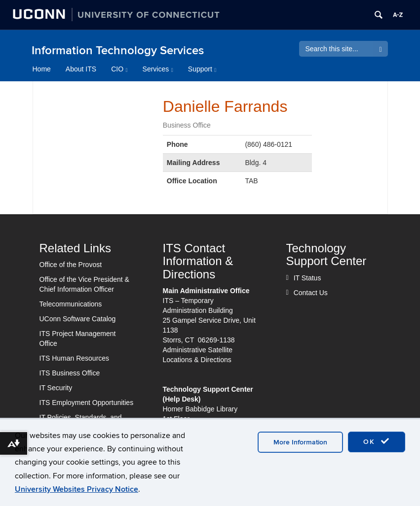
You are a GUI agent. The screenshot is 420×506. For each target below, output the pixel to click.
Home (42, 69)
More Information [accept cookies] (300, 442)
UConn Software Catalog (77, 319)
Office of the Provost (70, 265)
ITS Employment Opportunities (86, 402)
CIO (119, 69)
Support (202, 69)
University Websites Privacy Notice (76, 489)
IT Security (56, 388)
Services (158, 69)
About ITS (81, 69)
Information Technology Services (118, 50)
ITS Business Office (69, 373)
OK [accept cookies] (376, 441)
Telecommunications (70, 304)
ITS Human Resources (74, 358)
